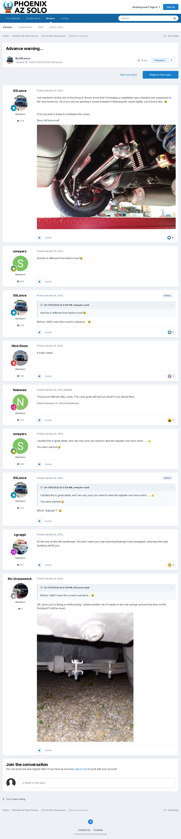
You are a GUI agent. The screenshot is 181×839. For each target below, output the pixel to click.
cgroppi (20, 534)
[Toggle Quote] (41, 305)
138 (20, 376)
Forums (7, 27)
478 (20, 120)
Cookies (98, 829)
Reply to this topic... (34, 782)
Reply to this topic (160, 74)
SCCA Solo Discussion (50, 62)
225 (20, 419)
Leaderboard (25, 27)
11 (20, 608)
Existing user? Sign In (146, 7)
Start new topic (128, 74)
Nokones (19, 390)
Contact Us (84, 829)
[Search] (135, 18)
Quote (48, 237)
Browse (50, 20)
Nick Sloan (20, 346)
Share (142, 60)
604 (20, 281)
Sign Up (171, 7)
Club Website (13, 18)
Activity (65, 18)
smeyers (19, 251)
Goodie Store (33, 18)
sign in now (81, 769)
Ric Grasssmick (20, 579)
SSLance (24, 58)
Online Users (56, 27)
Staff (40, 27)
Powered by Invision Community (90, 834)
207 (20, 564)
